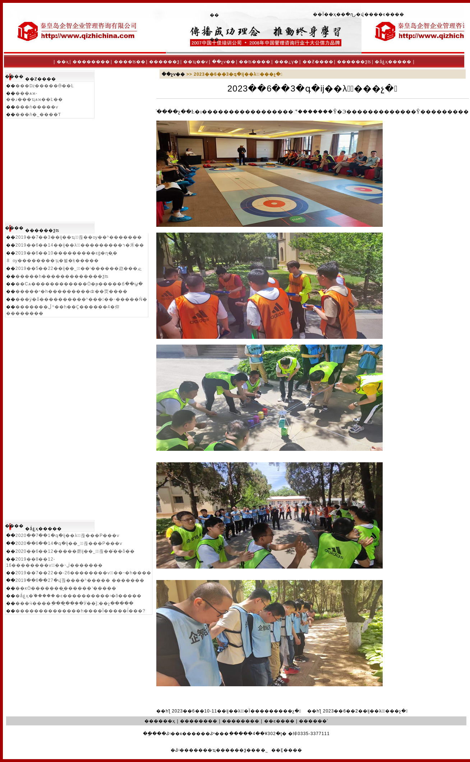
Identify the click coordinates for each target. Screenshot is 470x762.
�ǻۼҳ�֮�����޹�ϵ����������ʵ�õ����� (78, 595)
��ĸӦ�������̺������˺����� (65, 588)
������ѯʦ (354, 61)
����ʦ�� (130, 61)
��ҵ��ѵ (195, 61)
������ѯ (164, 61)
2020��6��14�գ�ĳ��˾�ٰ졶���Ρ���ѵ (68, 543)
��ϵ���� (389, 14)
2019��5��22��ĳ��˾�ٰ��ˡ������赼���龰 (78, 268)
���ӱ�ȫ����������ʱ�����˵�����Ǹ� (81, 299)
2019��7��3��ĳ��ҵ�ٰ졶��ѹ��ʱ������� (78, 237)
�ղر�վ (355, 14)
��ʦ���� (255, 61)
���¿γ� (287, 61)
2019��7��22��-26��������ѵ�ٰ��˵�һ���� (83, 572)
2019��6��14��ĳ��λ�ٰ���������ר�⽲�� (79, 245)
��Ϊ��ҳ (324, 14)
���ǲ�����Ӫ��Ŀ (44, 85)
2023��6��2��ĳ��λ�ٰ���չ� (365, 711)
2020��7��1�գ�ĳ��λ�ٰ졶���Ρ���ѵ (67, 535)
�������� (91, 61)
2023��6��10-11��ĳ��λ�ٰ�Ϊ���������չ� (236, 711)
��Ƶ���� (318, 61)
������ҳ (159, 721)
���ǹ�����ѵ (36, 106)
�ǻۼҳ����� (393, 61)
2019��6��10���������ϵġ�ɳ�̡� (66, 253)
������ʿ (313, 721)
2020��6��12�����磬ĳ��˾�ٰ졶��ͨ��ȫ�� (75, 551)
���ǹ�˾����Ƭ (38, 114)
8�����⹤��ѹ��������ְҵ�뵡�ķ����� (53, 260)
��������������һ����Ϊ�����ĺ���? (80, 610)
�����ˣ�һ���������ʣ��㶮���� (71, 291)
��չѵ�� (223, 61)
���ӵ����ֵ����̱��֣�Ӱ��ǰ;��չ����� (74, 603)
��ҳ (63, 61)
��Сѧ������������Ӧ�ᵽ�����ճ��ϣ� (79, 283)
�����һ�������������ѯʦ (62, 276)
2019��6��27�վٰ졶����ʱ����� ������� (79, 580)
